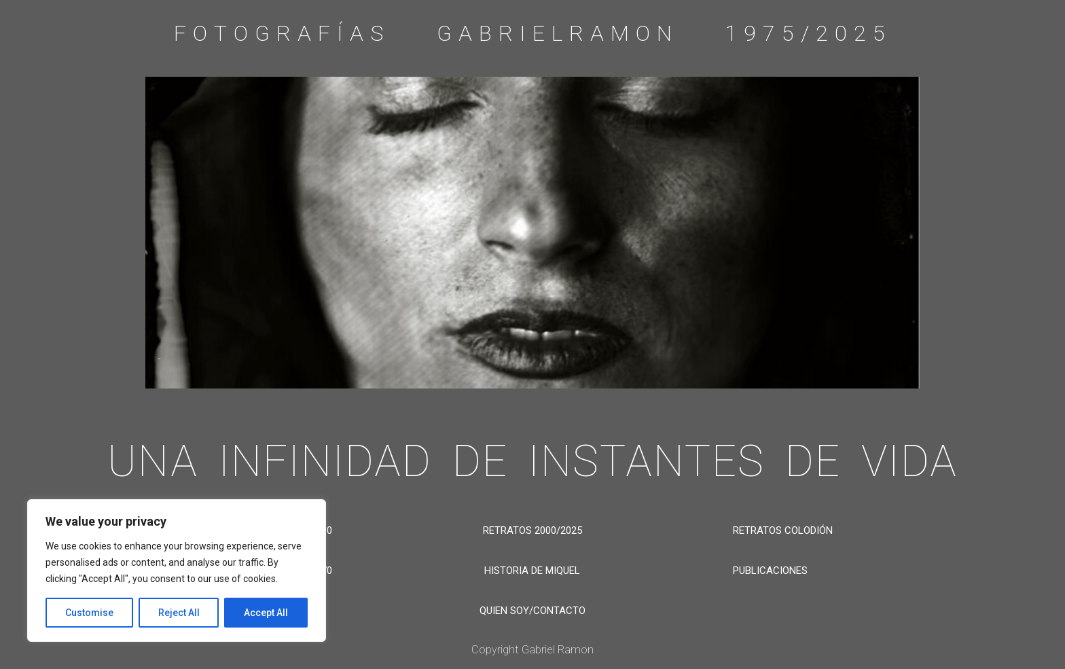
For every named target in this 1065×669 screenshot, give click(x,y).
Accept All (266, 612)
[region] (176, 570)
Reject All (179, 612)
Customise (89, 612)
